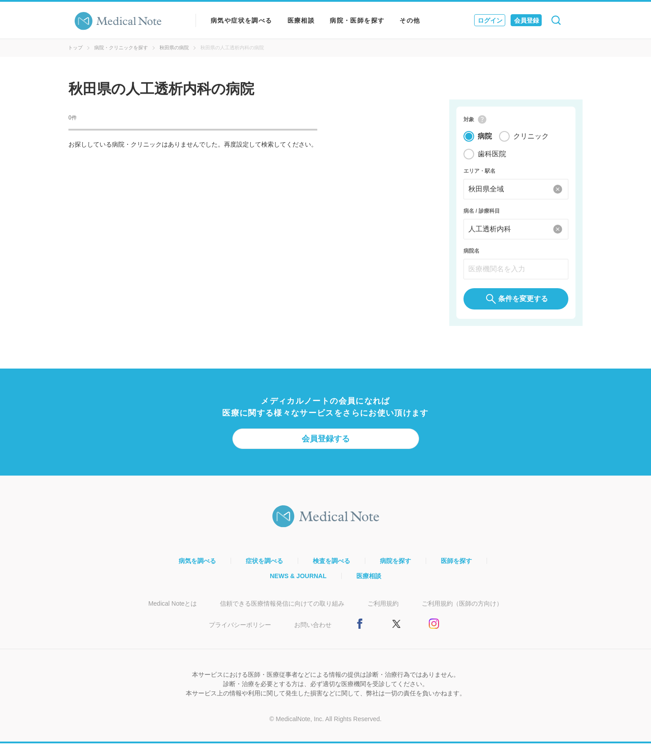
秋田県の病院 (174, 47)
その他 (409, 20)
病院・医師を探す (357, 20)
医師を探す (456, 563)
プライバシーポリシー (240, 627)
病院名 (471, 252)
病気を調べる (197, 563)
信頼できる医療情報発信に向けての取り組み (282, 606)
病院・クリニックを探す (121, 47)
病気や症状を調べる (241, 20)
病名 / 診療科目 (481, 212)
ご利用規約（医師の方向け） (462, 606)
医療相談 (301, 20)
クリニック (531, 137)
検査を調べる (331, 563)
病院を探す (395, 563)
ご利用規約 (383, 606)
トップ (75, 47)
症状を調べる (264, 563)
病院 (485, 137)
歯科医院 (492, 155)
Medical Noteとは (172, 606)
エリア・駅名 (479, 172)
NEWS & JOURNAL (298, 578)
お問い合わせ (312, 627)
